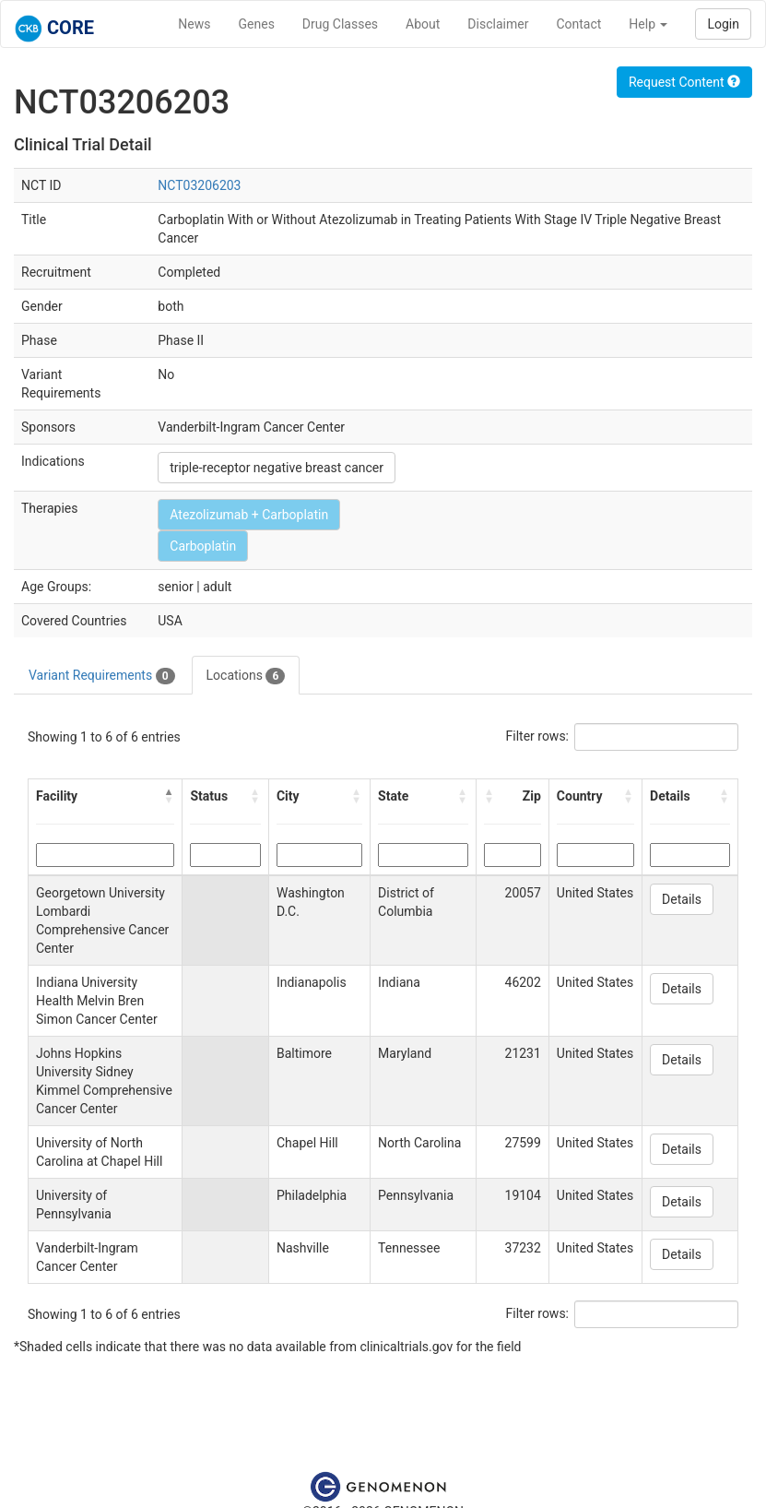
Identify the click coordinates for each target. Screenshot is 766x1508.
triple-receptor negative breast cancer (276, 467)
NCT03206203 (199, 185)
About (423, 24)
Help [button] (648, 24)
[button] (168, 796)
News (194, 24)
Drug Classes (340, 24)
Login (723, 24)
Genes (257, 24)
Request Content (684, 82)
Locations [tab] (246, 676)
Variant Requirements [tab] (102, 676)
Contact (578, 24)
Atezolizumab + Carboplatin (249, 514)
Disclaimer (497, 24)
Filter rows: (538, 736)
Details (681, 899)
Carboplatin (203, 546)
